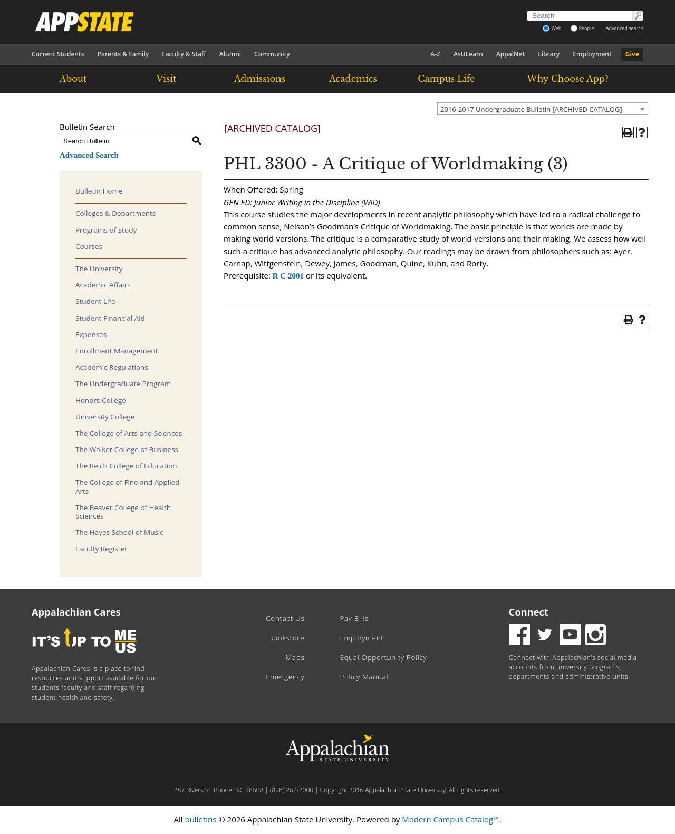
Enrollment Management (116, 351)
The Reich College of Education (126, 466)
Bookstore (286, 638)
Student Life (95, 301)
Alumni (230, 54)
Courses (88, 246)
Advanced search (624, 28)
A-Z (435, 54)
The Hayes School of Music (119, 532)
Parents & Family (123, 54)
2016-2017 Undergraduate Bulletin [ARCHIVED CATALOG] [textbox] (531, 109)
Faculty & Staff (184, 54)
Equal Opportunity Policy (383, 657)
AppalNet (510, 54)
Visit (167, 78)
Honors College (100, 400)
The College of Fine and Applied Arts (127, 486)
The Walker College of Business (126, 449)
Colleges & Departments (115, 213)
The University (99, 268)
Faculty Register (101, 548)
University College (104, 416)
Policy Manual (364, 677)
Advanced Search (89, 155)
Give (632, 54)
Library (549, 54)
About (73, 78)
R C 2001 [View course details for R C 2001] (288, 276)
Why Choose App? (567, 78)
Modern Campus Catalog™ (450, 819)
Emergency (285, 677)
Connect (528, 612)
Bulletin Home (99, 191)
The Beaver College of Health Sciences (123, 512)
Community (272, 54)
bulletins (200, 819)
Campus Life (446, 78)
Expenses (91, 334)
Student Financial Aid (110, 318)
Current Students (58, 54)
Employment (592, 54)
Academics (353, 78)
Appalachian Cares (76, 612)
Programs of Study (106, 230)
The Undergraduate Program (123, 383)
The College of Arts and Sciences (128, 433)
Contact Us (285, 618)
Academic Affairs (103, 285)
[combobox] (542, 108)
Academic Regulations (111, 367)
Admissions (259, 78)
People (582, 28)
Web (552, 28)
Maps (295, 657)
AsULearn (468, 54)
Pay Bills (354, 618)
